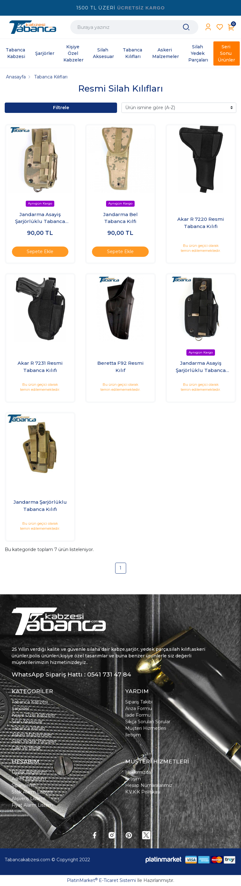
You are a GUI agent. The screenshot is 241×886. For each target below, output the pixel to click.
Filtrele (61, 107)
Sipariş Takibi (139, 702)
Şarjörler (20, 708)
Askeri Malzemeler (32, 735)
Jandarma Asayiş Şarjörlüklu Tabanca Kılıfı (40, 218)
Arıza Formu (138, 708)
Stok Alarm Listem (32, 792)
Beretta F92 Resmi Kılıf (120, 366)
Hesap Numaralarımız (148, 785)
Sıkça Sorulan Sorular (147, 721)
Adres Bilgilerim (29, 779)
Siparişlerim (24, 785)
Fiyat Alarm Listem (32, 805)
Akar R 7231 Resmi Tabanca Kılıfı (40, 366)
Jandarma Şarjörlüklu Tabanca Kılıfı (40, 505)
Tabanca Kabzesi (30, 702)
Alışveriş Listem (29, 798)
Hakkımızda (138, 772)
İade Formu (138, 715)
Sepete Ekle (40, 251)
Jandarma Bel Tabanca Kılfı (120, 218)
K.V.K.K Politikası (142, 792)
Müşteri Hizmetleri (145, 728)
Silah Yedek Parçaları (34, 741)
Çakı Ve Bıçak (26, 748)
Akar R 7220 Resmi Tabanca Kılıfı (200, 222)
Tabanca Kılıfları (28, 728)
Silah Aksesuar (27, 721)
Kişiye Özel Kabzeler (34, 715)
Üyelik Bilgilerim (29, 772)
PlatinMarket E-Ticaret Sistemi (101, 880)
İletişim (133, 735)
